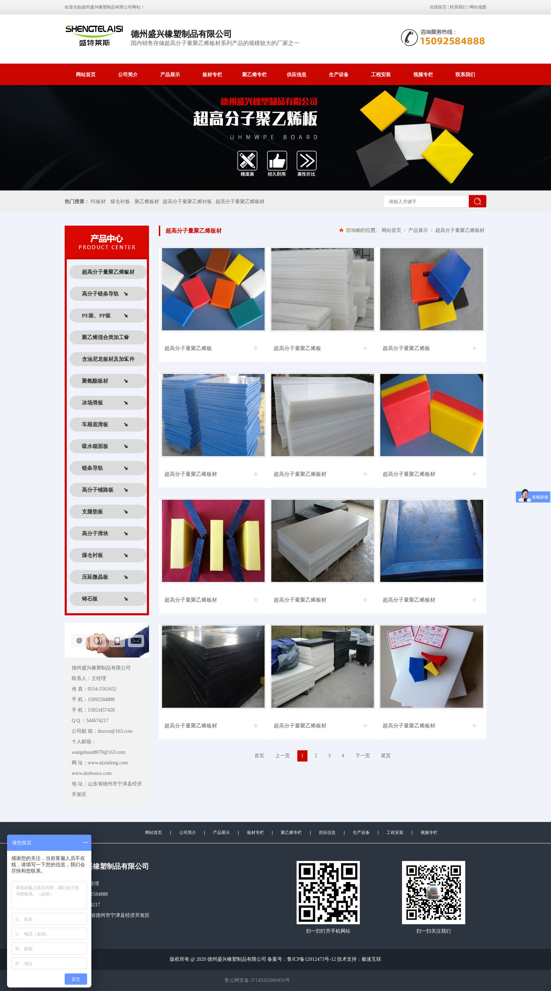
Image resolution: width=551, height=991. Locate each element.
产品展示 (170, 74)
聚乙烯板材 (147, 201)
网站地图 (477, 7)
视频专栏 (423, 74)
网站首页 (86, 74)
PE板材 (98, 201)
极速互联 (371, 959)
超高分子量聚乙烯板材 (240, 201)
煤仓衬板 (120, 201)
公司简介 (128, 74)
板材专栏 (212, 74)
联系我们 (458, 7)
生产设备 (339, 74)
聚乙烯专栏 (254, 74)
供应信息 (296, 74)
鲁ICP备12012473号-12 (311, 959)
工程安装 (381, 74)
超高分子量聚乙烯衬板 (187, 201)
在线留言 (438, 7)
